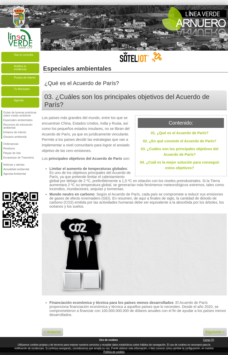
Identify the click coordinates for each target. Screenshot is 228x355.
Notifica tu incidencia (20, 68)
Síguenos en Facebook (4, 184)
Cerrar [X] (208, 340)
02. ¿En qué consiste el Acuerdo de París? (179, 141)
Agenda (19, 100)
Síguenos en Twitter (13, 184)
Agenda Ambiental (14, 173)
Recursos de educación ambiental (17, 126)
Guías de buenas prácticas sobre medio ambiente (19, 114)
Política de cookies (113, 351)
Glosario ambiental (15, 136)
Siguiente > (215, 332)
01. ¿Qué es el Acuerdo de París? (179, 133)
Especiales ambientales (18, 120)
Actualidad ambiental (16, 169)
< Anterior (52, 332)
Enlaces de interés (14, 132)
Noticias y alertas (14, 164)
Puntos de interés (25, 77)
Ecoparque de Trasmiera (18, 157)
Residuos (9, 148)
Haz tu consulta (23, 54)
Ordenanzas (10, 143)
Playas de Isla (12, 152)
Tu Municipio (22, 88)
